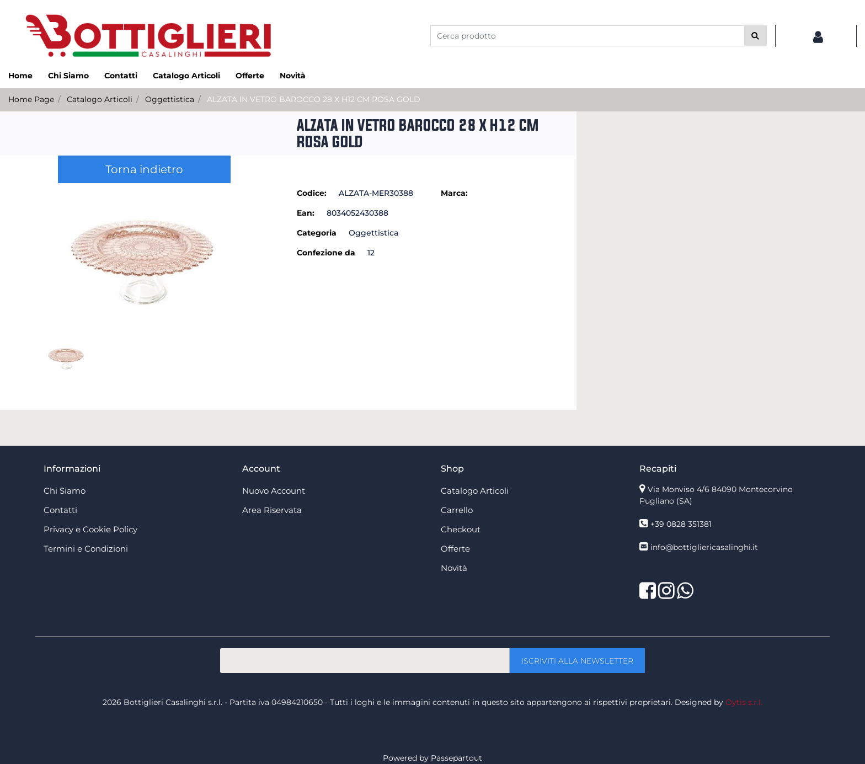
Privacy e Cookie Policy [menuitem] (90, 529)
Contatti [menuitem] (120, 76)
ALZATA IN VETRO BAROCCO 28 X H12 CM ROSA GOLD (313, 99)
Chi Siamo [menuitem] (68, 76)
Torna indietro (144, 169)
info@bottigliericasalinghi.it (704, 547)
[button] (755, 35)
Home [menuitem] (20, 76)
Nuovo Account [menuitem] (273, 490)
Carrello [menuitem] (457, 510)
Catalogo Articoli (99, 99)
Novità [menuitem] (293, 76)
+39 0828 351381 (681, 524)
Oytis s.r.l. (743, 702)
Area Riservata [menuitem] (272, 510)
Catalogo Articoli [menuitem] (186, 76)
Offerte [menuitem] (250, 76)
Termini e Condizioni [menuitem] (86, 548)
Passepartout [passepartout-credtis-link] (456, 758)
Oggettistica (169, 99)
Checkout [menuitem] (460, 529)
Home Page (31, 99)
